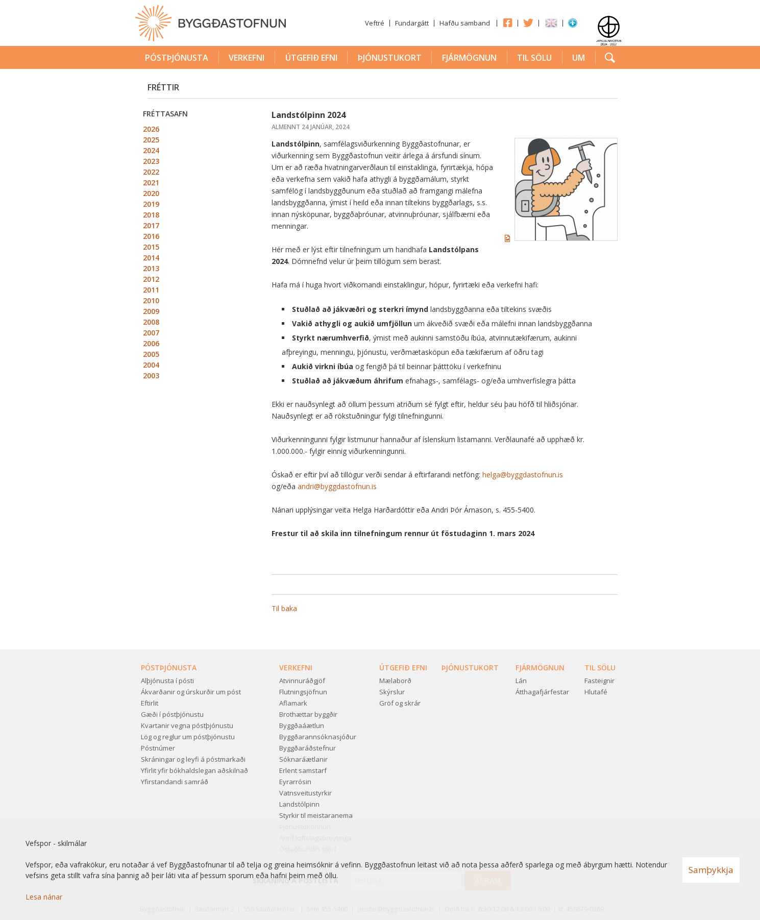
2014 (151, 257)
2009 (151, 311)
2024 (151, 150)
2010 (151, 300)
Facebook (507, 22)
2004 (151, 365)
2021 (151, 182)
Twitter (528, 22)
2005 (151, 354)
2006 (151, 343)
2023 (151, 161)
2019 (151, 204)
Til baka (284, 608)
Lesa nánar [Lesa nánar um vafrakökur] (44, 897)
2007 (151, 332)
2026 (151, 129)
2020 (151, 193)
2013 (151, 268)
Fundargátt (412, 23)
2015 (151, 247)
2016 (151, 236)
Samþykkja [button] (711, 870)
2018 (151, 215)
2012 (151, 279)
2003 (151, 375)
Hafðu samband (464, 23)
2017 (151, 225)
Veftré (374, 23)
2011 (151, 290)
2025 (151, 139)
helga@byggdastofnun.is (522, 474)
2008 (151, 322)
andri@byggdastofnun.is (337, 486)
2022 (151, 172)
